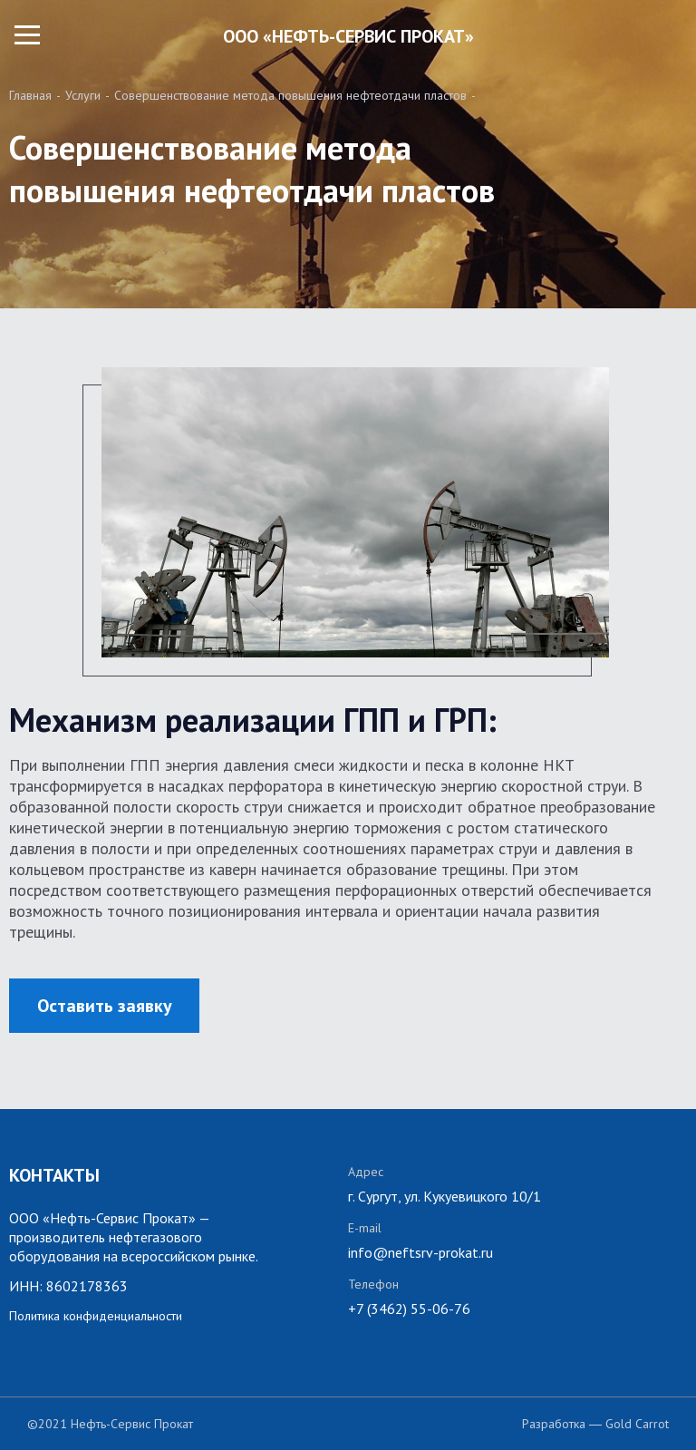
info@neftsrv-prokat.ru (420, 1252)
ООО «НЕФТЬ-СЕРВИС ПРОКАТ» (348, 36)
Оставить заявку (104, 1005)
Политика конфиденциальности (95, 1316)
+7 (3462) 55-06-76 (409, 1308)
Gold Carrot (637, 1424)
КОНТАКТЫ (54, 1175)
